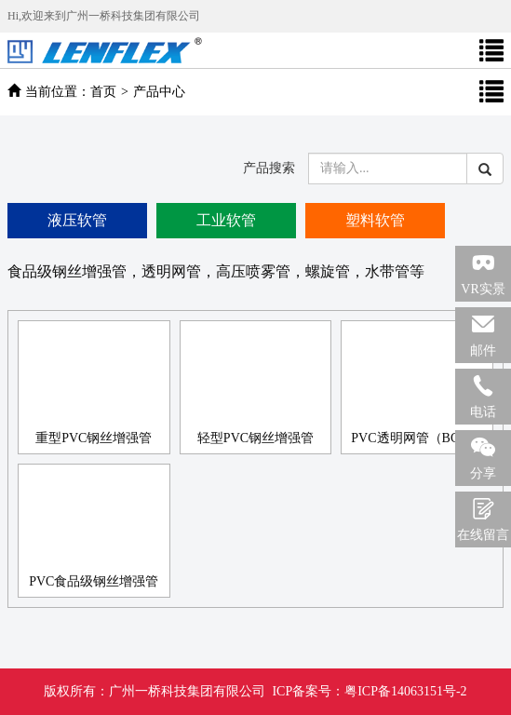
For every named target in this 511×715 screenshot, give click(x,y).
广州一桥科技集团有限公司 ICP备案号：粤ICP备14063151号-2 (255, 691)
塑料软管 (375, 220)
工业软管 (226, 220)
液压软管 (77, 220)
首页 (103, 92)
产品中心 (159, 92)
